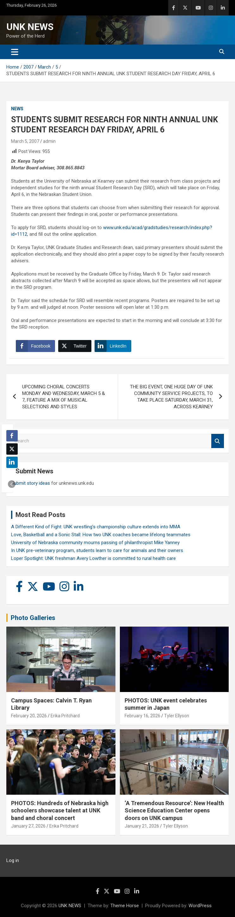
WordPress (200, 905)
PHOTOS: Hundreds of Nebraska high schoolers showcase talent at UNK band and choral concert (59, 810)
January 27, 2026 (28, 826)
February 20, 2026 (29, 715)
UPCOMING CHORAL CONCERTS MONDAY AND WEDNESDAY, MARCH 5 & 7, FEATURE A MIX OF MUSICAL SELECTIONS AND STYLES (63, 397)
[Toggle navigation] (14, 52)
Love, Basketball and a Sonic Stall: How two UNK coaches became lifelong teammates (100, 534)
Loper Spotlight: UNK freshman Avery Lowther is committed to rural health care (93, 558)
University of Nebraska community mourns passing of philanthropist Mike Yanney (95, 542)
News (17, 108)
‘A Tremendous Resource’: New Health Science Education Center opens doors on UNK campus (174, 810)
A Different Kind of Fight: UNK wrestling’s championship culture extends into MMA (95, 527)
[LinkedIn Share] (113, 346)
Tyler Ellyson (176, 715)
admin (49, 141)
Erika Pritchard (65, 715)
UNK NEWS (29, 26)
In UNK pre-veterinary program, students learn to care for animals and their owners (97, 550)
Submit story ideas (30, 483)
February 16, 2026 (142, 715)
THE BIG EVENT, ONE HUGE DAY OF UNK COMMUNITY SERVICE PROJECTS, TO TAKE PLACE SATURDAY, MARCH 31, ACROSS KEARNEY (171, 397)
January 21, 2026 (142, 826)
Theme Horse (124, 905)
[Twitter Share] (74, 346)
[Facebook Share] (35, 346)
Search (217, 441)
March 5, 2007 (25, 141)
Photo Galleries (33, 618)
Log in (12, 860)
